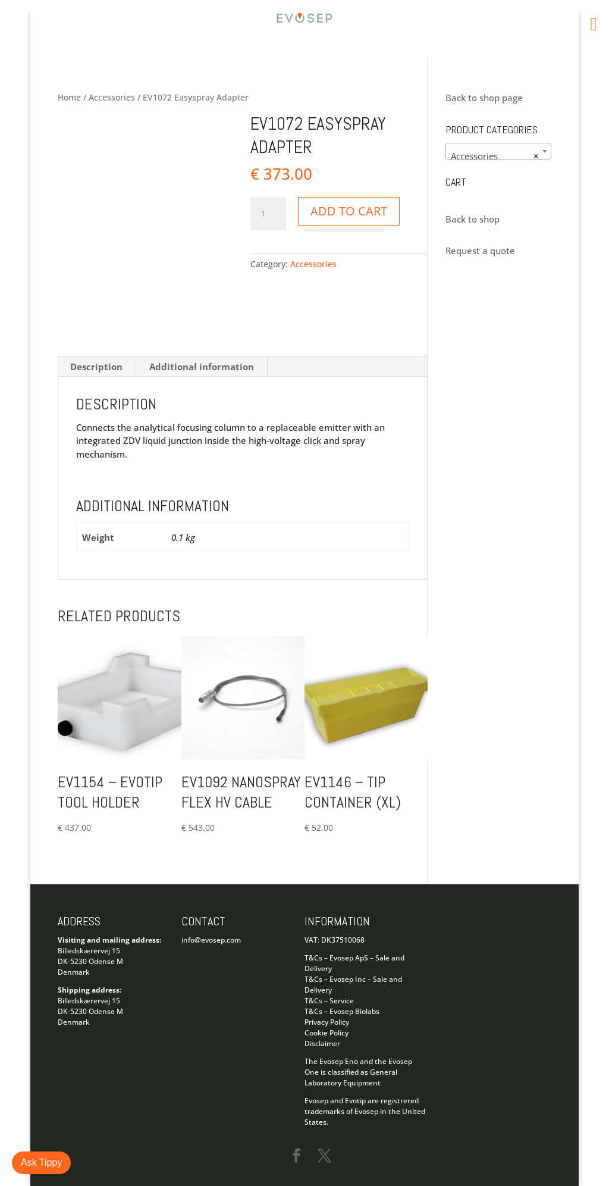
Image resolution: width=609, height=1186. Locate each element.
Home (69, 97)
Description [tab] (96, 367)
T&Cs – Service (329, 1001)
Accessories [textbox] (494, 156)
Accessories (112, 97)
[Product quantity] (268, 213)
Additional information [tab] (201, 367)
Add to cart (348, 211)
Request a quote (480, 250)
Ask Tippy (41, 1162)
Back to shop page (484, 98)
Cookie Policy (326, 1033)
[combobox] (498, 151)
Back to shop (472, 219)
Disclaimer (322, 1043)
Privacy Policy (326, 1022)
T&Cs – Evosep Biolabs (341, 1011)
